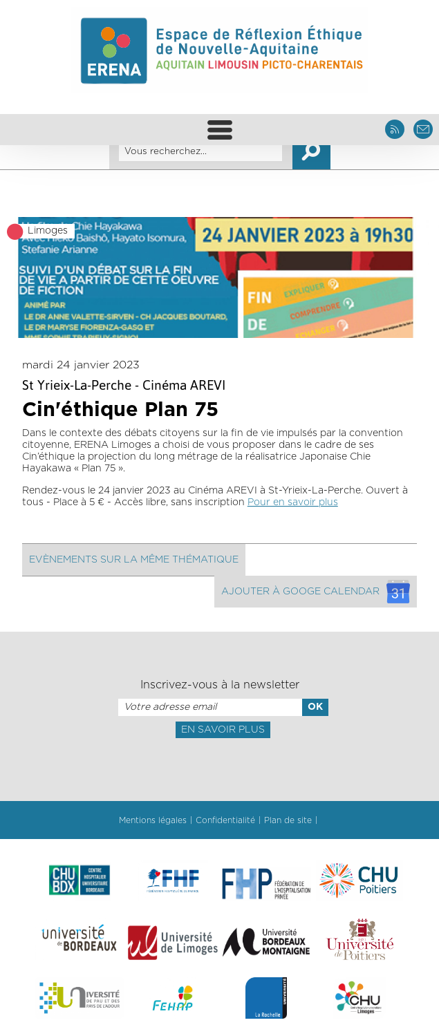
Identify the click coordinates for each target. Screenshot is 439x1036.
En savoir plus (223, 730)
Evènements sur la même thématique (134, 560)
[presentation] (219, 768)
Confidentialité (225, 820)
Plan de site (288, 820)
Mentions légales (153, 820)
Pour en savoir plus (292, 502)
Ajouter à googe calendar (315, 591)
